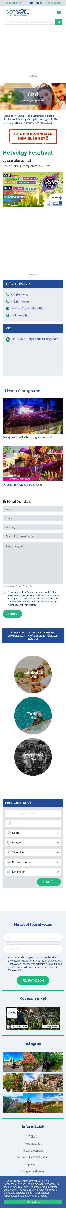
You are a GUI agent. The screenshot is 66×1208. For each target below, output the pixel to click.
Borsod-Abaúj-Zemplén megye (28, 119)
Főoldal (8, 115)
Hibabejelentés (33, 1150)
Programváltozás (33, 1171)
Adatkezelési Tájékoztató (22, 605)
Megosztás (50, 1026)
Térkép (36, 2)
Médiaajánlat (33, 1143)
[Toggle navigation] (58, 12)
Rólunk (33, 1136)
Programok (14, 122)
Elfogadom (33, 1202)
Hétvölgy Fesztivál (28, 152)
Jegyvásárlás (54, 2)
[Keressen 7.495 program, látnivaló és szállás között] (29, 22)
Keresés (49, 882)
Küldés (12, 613)
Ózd (56, 119)
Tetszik (18, 1026)
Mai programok (13, 2)
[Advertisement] (33, 53)
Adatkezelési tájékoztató (33, 1157)
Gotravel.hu (25, 1010)
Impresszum (33, 1164)
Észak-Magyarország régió (35, 115)
